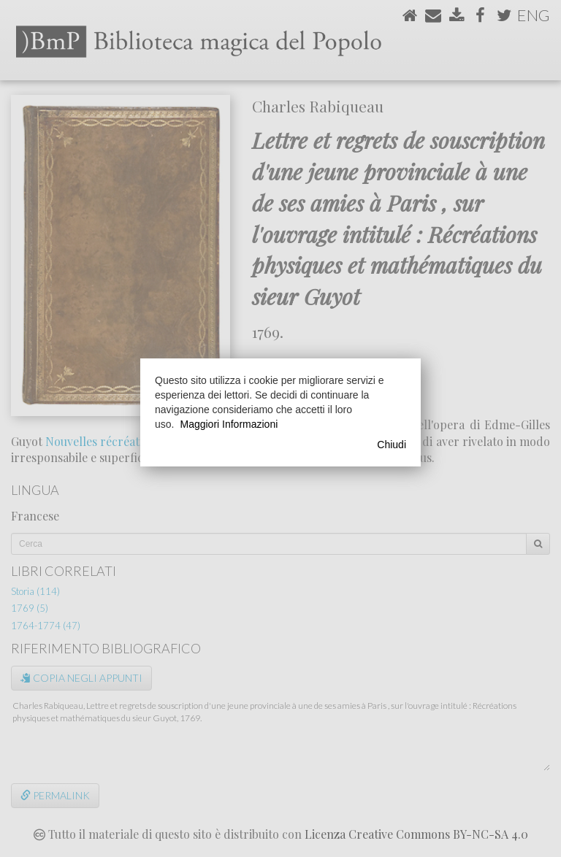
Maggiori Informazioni (229, 424)
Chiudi (391, 444)
